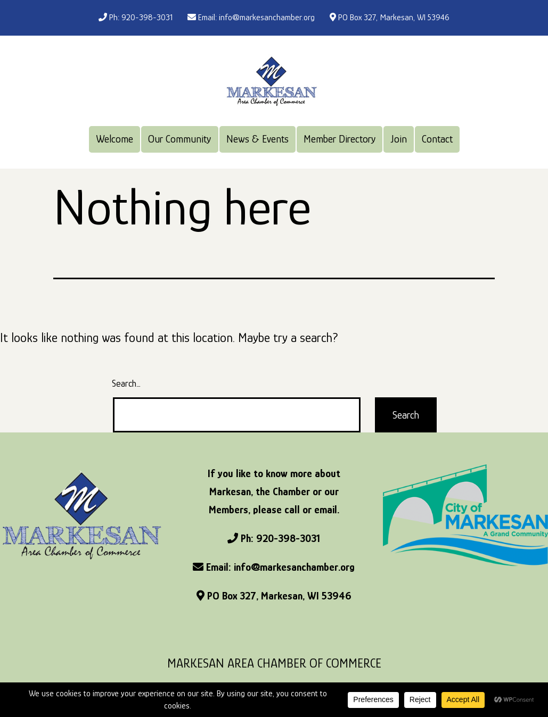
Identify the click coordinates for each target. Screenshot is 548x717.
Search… (126, 383)
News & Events (257, 139)
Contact (437, 139)
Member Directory (339, 139)
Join (399, 139)
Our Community (179, 139)
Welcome (114, 139)
